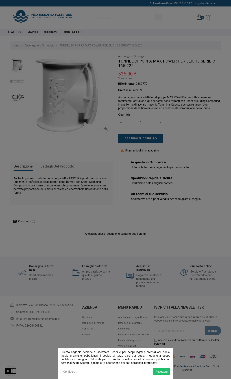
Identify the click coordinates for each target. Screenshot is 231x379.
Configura (69, 371)
